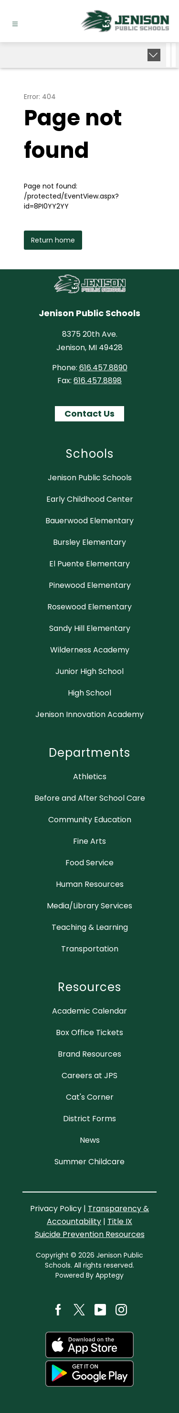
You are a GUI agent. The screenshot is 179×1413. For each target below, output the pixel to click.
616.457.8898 (98, 380)
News (90, 1140)
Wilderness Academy (89, 649)
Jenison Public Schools (90, 477)
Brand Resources (89, 1054)
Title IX (119, 1221)
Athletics (89, 776)
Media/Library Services (89, 905)
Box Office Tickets (89, 1032)
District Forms (89, 1118)
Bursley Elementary (89, 542)
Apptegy (109, 1275)
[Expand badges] (153, 55)
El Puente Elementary (89, 563)
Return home (53, 240)
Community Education (89, 819)
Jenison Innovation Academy (89, 714)
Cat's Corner (90, 1097)
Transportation (89, 948)
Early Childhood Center (89, 499)
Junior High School (89, 671)
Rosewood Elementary (89, 606)
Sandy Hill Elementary (89, 628)
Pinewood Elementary (90, 585)
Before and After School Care (89, 798)
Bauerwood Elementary (89, 520)
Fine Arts (89, 841)
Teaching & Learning (90, 927)
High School (89, 692)
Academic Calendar (89, 1010)
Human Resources (90, 884)
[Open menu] (15, 24)
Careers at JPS (89, 1075)
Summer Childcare (89, 1161)
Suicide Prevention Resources (90, 1234)
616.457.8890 (103, 367)
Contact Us (89, 413)
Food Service (89, 862)
